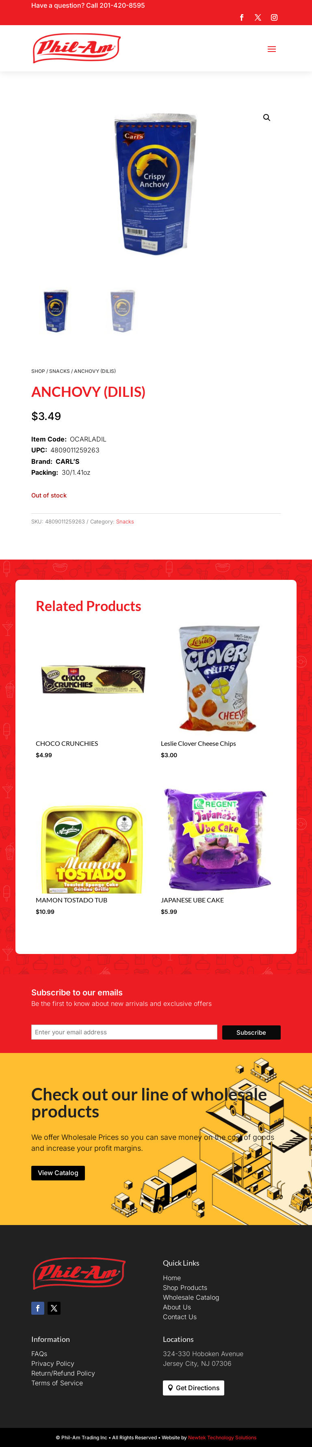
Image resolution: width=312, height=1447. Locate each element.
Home (172, 1278)
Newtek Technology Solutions (222, 1437)
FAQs (39, 1354)
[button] (267, 117)
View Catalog (58, 1173)
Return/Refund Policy (63, 1373)
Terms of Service (57, 1383)
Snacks (59, 371)
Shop (38, 371)
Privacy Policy (52, 1363)
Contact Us (180, 1317)
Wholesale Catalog (191, 1297)
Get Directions (198, 1388)
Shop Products (185, 1287)
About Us (177, 1307)
